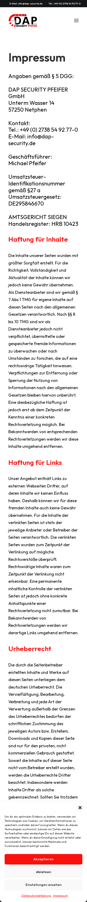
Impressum (60, 895)
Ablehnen (43, 872)
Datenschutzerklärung (36, 895)
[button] (80, 807)
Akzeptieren (43, 859)
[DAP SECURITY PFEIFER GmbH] (23, 20)
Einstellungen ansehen (43, 884)
